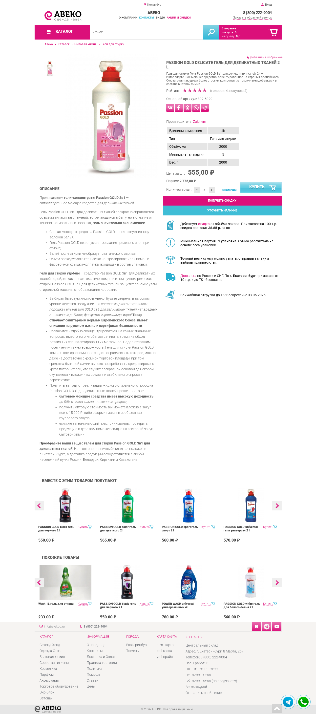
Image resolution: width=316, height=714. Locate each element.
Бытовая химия (85, 44)
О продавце (96, 645)
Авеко (48, 44)
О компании (128, 17)
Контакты (146, 17)
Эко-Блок (47, 692)
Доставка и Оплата (102, 657)
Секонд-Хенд (50, 645)
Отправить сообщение (204, 693)
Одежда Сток (50, 651)
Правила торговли (102, 663)
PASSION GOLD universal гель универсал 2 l (241, 528)
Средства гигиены (54, 663)
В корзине (229, 28)
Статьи (92, 680)
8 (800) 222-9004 (257, 12)
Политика (95, 669)
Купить (262, 188)
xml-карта (164, 651)
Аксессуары (49, 680)
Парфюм (47, 674)
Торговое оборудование (59, 686)
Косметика (48, 669)
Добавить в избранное (266, 57)
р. (238, 36)
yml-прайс (165, 657)
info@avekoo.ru (54, 626)
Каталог (63, 44)
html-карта (165, 645)
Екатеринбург (137, 645)
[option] (111, 116)
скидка (204, 224)
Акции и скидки (179, 17)
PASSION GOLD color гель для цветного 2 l (118, 528)
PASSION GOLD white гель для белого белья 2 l (242, 605)
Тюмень (132, 651)
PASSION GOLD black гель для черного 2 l (56, 528)
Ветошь (46, 698)
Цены (91, 686)
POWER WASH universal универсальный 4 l (178, 605)
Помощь (93, 674)
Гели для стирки (113, 44)
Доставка (188, 276)
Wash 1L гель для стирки (56, 604)
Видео (160, 17)
